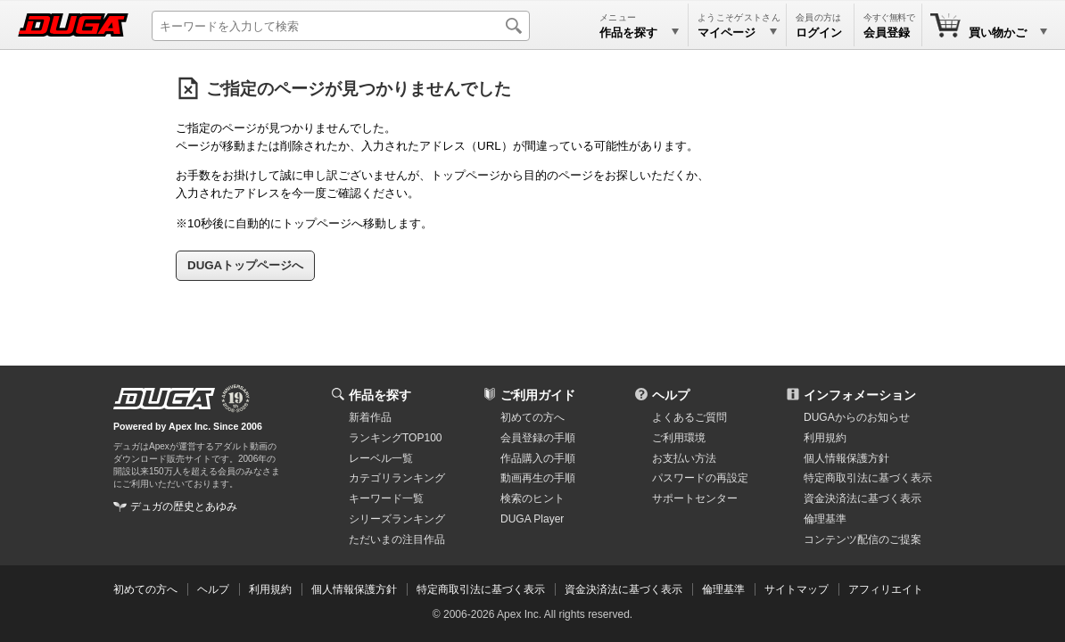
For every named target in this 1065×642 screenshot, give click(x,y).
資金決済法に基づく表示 (623, 589)
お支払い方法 (684, 458)
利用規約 (825, 438)
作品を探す (380, 395)
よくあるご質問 (689, 417)
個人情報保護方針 (846, 458)
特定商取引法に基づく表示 (481, 589)
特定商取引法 (868, 478)
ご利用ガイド (537, 395)
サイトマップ (796, 589)
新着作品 (370, 417)
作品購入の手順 (537, 458)
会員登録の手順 (537, 438)
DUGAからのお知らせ (857, 417)
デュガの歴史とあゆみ (183, 506)
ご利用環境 (679, 438)
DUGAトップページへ (245, 265)
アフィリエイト (885, 589)
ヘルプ (670, 395)
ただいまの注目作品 (397, 539)
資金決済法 (862, 498)
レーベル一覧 (381, 458)
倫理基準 (825, 519)
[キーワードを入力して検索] (341, 26)
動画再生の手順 (537, 478)
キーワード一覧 (386, 498)
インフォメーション (860, 395)
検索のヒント (532, 498)
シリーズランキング (397, 519)
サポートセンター (695, 498)
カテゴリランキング (397, 478)
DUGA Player (532, 519)
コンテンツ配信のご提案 (862, 539)
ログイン (819, 32)
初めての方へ (532, 417)
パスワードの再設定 (700, 478)
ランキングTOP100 (395, 438)
